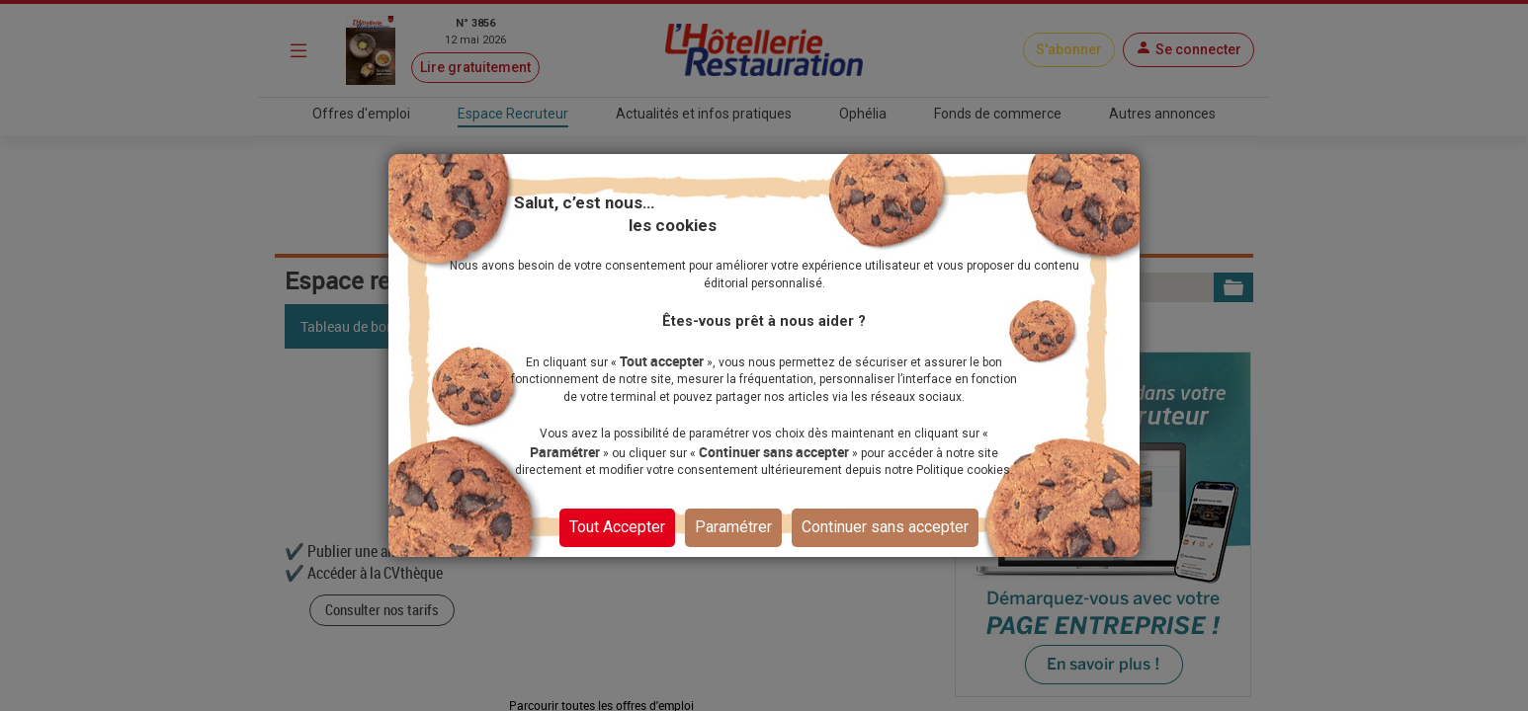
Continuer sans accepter (885, 526)
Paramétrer (733, 526)
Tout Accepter (617, 526)
